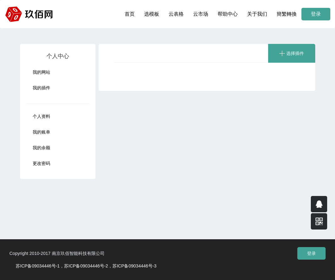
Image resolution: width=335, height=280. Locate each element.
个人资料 (41, 116)
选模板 (151, 14)
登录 (316, 14)
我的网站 (41, 72)
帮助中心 (228, 14)
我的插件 (41, 87)
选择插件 (295, 53)
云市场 (200, 14)
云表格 (176, 14)
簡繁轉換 (287, 14)
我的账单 (41, 132)
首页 (130, 14)
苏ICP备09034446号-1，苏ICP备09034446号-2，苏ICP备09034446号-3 (86, 265)
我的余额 (41, 147)
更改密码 (41, 163)
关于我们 (257, 14)
